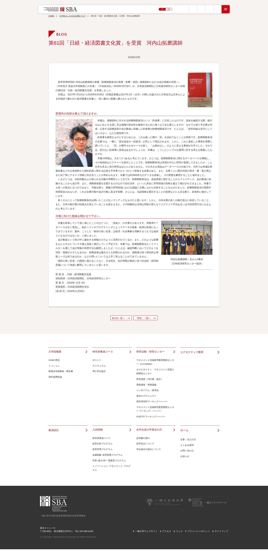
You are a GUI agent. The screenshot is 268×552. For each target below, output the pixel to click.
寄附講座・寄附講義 (146, 386)
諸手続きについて (145, 446)
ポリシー (96, 361)
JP (162, 9)
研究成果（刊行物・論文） (149, 380)
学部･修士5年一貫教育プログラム (109, 463)
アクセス (166, 534)
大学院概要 (55, 352)
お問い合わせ (187, 452)
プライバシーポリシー (198, 534)
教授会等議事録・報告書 (61, 372)
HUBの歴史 (54, 361)
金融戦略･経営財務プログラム (107, 458)
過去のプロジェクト (146, 397)
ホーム (184, 431)
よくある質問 (187, 446)
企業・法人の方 (188, 441)
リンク (179, 534)
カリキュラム (99, 367)
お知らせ (184, 458)
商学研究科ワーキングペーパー (152, 403)
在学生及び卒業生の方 (150, 431)
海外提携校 (54, 378)
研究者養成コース (103, 352)
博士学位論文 (99, 372)
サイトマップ (221, 534)
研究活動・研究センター (151, 352)
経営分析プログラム (102, 446)
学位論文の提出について (148, 452)
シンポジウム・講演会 (147, 391)
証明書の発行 (143, 441)
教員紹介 (54, 431)
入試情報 (97, 431)
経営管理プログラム (102, 452)
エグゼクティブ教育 (192, 352)
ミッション (54, 367)
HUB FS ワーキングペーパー (150, 418)
